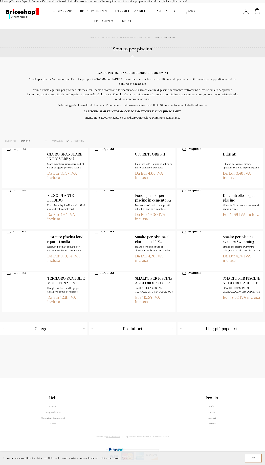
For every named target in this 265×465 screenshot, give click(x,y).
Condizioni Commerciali (53, 418)
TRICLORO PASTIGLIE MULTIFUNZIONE (66, 280)
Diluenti (229, 154)
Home (93, 37)
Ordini (212, 412)
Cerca (53, 424)
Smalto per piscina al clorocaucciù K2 (152, 239)
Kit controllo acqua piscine (239, 198)
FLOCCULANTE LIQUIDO (60, 198)
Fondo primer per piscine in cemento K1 (153, 198)
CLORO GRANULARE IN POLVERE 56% (64, 156)
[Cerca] (207, 11)
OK (253, 458)
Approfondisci (129, 458)
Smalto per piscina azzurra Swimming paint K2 (238, 239)
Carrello (257, 11)
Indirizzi (212, 418)
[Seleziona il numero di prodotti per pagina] (68, 141)
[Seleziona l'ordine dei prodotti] (31, 141)
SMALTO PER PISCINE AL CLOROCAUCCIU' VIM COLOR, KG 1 (241, 280)
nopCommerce (113, 437)
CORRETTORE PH (150, 154)
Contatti (53, 406)
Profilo (211, 406)
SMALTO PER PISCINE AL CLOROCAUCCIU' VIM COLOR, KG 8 (153, 280)
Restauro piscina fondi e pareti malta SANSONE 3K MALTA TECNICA (66, 239)
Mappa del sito (53, 412)
